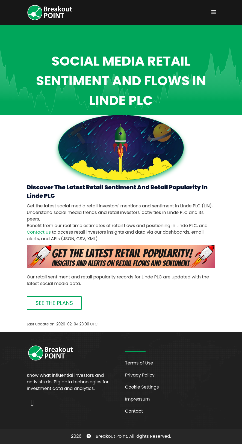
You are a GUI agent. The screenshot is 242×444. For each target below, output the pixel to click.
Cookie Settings (142, 387)
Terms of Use (139, 363)
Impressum (137, 399)
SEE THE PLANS (54, 303)
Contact (134, 411)
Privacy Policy (140, 375)
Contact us (39, 232)
